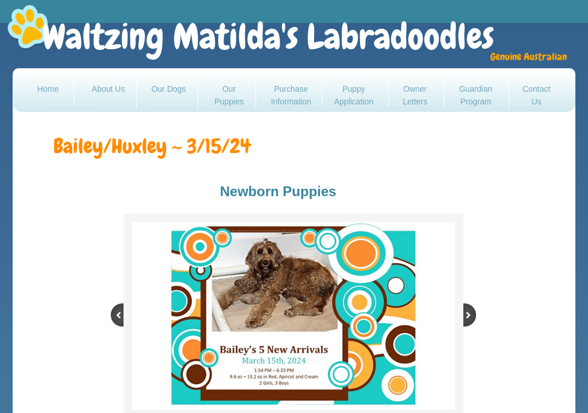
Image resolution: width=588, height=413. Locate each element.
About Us (108, 88)
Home (48, 88)
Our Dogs (169, 88)
